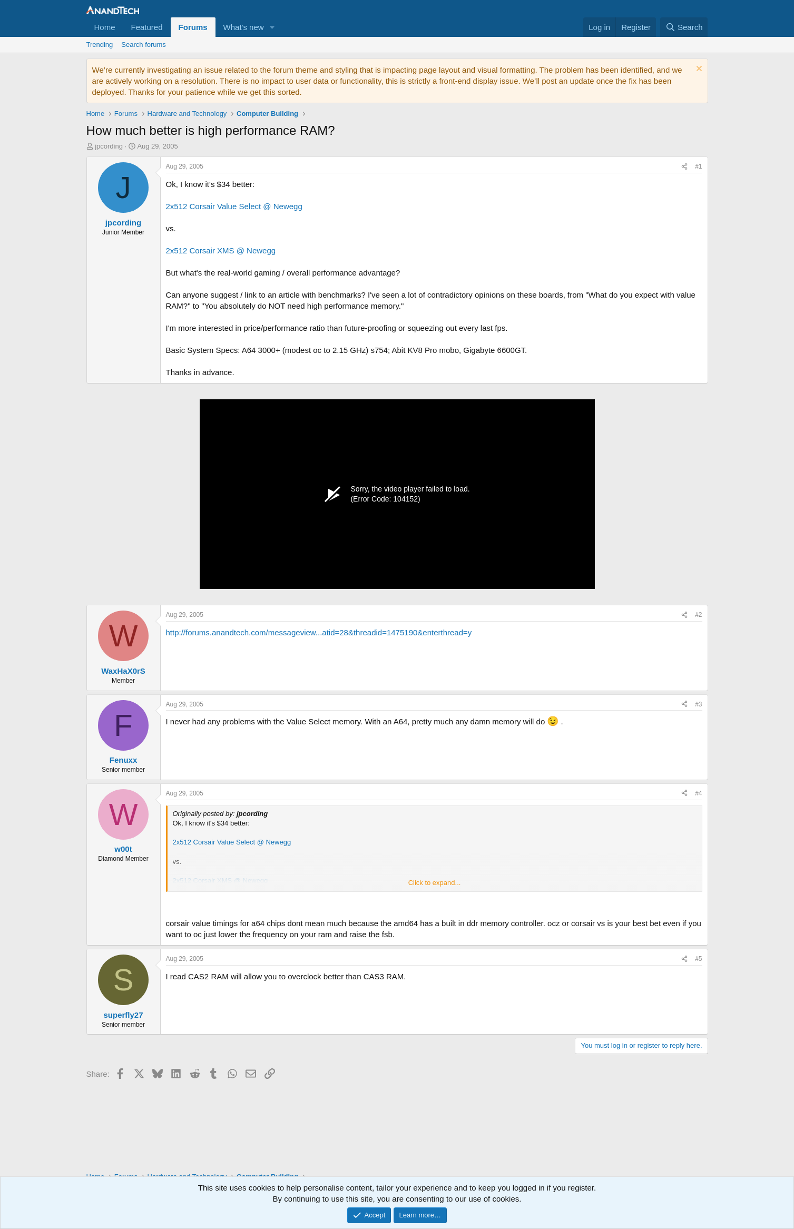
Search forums (143, 44)
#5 (698, 958)
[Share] (684, 167)
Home (104, 27)
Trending (99, 44)
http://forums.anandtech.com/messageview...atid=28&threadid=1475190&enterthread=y (319, 632)
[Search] (684, 27)
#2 (698, 614)
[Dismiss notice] (697, 69)
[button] (272, 27)
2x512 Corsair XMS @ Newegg (221, 250)
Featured (147, 27)
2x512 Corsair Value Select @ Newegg (234, 206)
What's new (243, 27)
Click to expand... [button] (434, 883)
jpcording (109, 146)
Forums (193, 27)
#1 (698, 166)
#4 (698, 793)
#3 (698, 704)
